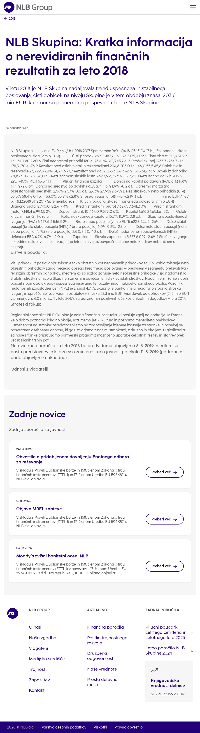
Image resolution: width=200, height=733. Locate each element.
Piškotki (100, 727)
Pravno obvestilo (128, 727)
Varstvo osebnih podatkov (64, 727)
